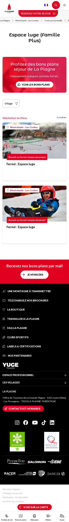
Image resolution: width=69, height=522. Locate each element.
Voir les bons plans (36, 84)
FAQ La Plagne (15, 327)
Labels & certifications (22, 346)
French (46, 5)
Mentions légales (11, 489)
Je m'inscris (35, 274)
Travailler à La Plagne (21, 318)
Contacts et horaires (24, 408)
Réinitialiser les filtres (15, 117)
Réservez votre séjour (38, 13)
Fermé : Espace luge (21, 164)
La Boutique (14, 309)
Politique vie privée (12, 493)
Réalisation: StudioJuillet (15, 497)
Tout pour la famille (55, 20)
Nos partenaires (17, 355)
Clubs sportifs (16, 337)
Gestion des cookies (13, 501)
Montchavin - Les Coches (28, 20)
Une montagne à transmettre (27, 291)
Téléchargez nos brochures (25, 300)
